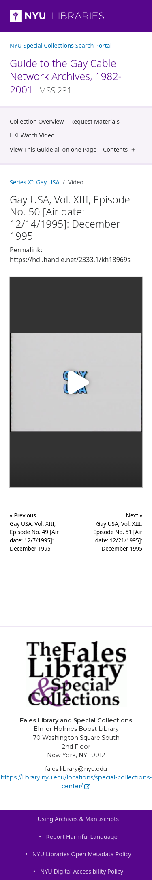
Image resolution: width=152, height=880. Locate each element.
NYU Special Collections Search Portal (60, 45)
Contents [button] (121, 149)
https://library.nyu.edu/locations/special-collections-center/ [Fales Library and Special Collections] (76, 782)
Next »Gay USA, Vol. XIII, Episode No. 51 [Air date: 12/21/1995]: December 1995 (117, 531)
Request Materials (95, 121)
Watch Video (32, 135)
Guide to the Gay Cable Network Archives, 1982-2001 (66, 76)
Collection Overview (37, 121)
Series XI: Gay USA (35, 182)
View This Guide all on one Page (53, 149)
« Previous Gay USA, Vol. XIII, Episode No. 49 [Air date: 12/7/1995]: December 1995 (34, 531)
